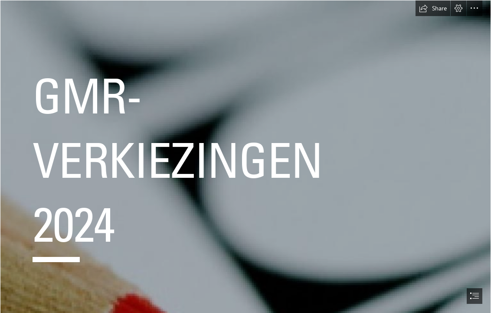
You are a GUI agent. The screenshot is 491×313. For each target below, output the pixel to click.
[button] (433, 8)
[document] (245, 156)
